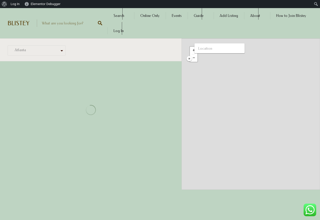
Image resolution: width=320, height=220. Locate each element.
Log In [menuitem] (15, 4)
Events (177, 15)
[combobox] (37, 50)
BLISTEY (18, 23)
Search (118, 15)
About (255, 15)
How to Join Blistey (291, 15)
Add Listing (229, 15)
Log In (118, 31)
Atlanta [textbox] (19, 50)
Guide (198, 15)
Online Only (150, 15)
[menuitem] (4, 4)
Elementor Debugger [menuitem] (46, 4)
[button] (193, 50)
